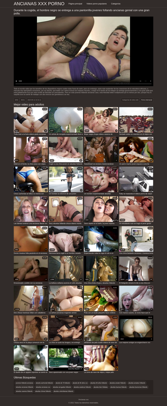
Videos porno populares (96, 4)
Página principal (75, 4)
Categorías (115, 4)
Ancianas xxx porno (39, 3)
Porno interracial (146, 100)
